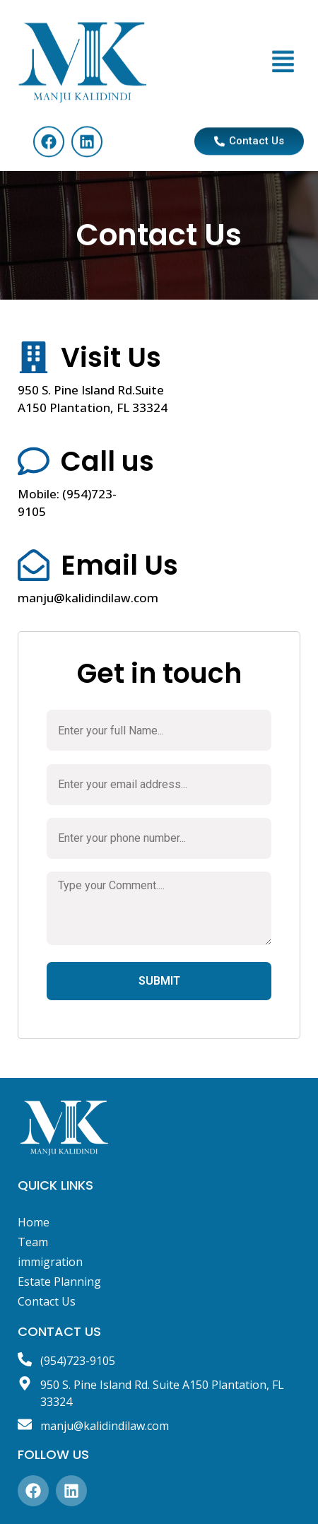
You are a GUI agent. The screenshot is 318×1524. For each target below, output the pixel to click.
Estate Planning (59, 1281)
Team (33, 1242)
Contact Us (47, 1301)
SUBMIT (159, 980)
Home (33, 1222)
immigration (50, 1262)
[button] (283, 78)
